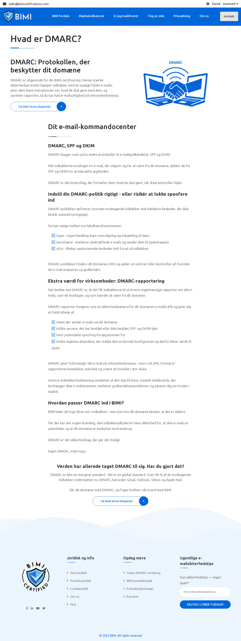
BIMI (113, 635)
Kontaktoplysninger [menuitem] (140, 588)
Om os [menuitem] (74, 596)
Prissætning (182, 16)
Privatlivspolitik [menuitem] (80, 580)
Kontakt (229, 16)
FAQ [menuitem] (73, 604)
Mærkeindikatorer (91, 16)
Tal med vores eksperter (42, 106)
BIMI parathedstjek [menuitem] (139, 580)
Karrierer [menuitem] (133, 596)
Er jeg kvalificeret (126, 16)
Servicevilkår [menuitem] (78, 573)
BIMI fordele (60, 16)
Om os (204, 16)
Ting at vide (156, 16)
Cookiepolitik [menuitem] (79, 588)
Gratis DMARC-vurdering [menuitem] (143, 573)
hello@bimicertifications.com (29, 4)
